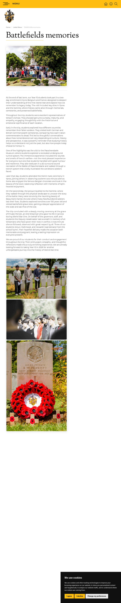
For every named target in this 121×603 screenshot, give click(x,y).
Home (8, 27)
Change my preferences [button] (97, 596)
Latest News (17, 27)
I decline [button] (79, 596)
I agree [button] (69, 596)
